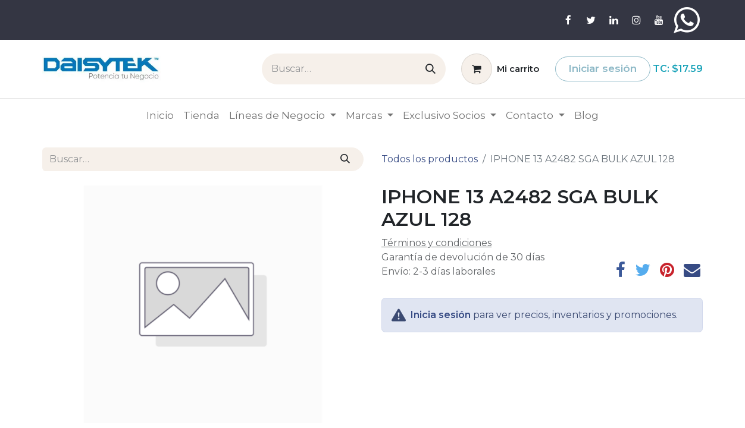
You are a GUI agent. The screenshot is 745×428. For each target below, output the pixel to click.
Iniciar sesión (602, 68)
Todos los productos (429, 159)
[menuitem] (160, 115)
